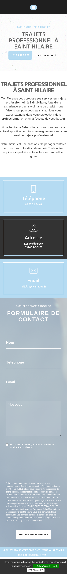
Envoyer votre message (33, 534)
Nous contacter (45, 55)
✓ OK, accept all (46, 566)
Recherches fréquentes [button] (33, 555)
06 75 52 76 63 (20, 55)
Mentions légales (53, 550)
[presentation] (40, 472)
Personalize (35, 570)
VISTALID (16, 550)
